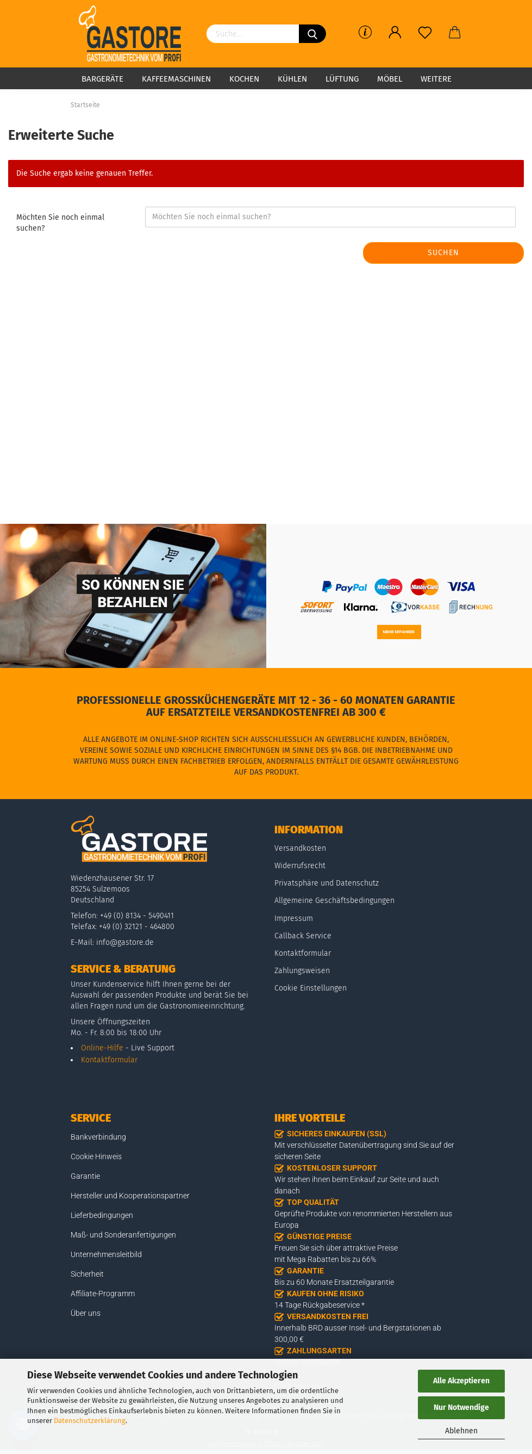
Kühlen (292, 79)
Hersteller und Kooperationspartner (130, 1195)
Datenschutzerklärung (90, 1420)
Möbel (389, 79)
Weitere (436, 79)
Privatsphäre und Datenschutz (326, 883)
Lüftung (342, 79)
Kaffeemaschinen (176, 79)
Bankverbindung (98, 1137)
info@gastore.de (125, 942)
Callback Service (302, 936)
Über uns (86, 1313)
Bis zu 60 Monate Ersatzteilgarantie (334, 1282)
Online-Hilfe (102, 1048)
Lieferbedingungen (102, 1215)
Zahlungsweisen (302, 970)
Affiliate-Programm (103, 1293)
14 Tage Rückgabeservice (317, 1305)
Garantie (85, 1176)
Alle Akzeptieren (461, 1380)
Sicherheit (87, 1274)
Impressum (293, 918)
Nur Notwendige (461, 1407)
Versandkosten (300, 848)
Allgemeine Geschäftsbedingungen (334, 900)
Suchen (443, 252)
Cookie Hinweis (96, 1156)
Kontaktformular (109, 1060)
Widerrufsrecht (300, 865)
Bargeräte (102, 79)
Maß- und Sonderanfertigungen (123, 1234)
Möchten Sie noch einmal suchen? (60, 223)
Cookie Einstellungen (310, 988)
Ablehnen (461, 1431)
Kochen (244, 79)
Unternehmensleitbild (106, 1254)
